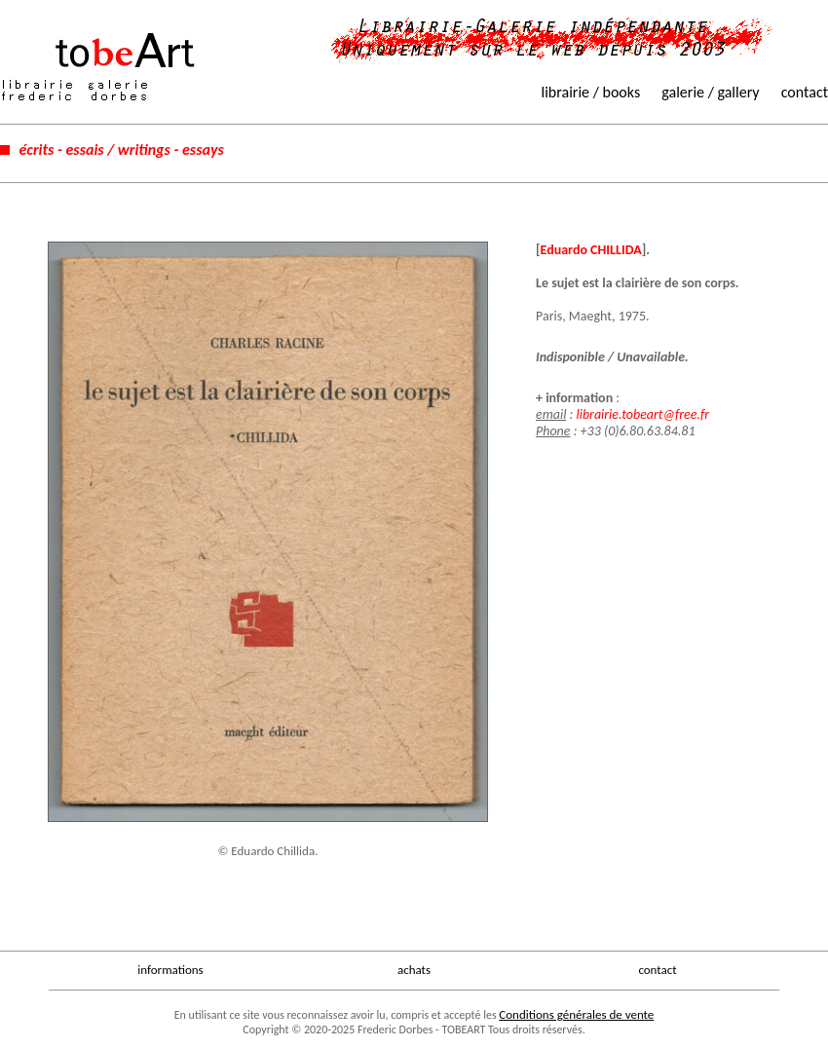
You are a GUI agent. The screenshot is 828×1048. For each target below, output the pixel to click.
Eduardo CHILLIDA (591, 250)
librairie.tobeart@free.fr (642, 414)
